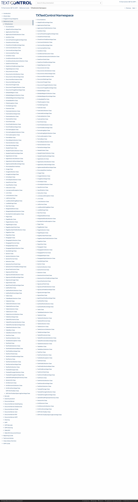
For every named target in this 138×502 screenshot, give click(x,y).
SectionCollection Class (44, 267)
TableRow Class (41, 346)
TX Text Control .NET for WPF (9, 8)
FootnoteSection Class (43, 116)
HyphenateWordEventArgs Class (46, 167)
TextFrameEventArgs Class (44, 383)
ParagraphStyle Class (43, 255)
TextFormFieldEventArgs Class (46, 375)
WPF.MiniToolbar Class (43, 412)
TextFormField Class (43, 372)
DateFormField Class (43, 59)
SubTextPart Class (42, 301)
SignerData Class (42, 295)
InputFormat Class (42, 187)
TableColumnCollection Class (45, 329)
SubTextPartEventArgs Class (45, 306)
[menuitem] (122, 2)
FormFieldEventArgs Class (44, 127)
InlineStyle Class (42, 181)
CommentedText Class (43, 48)
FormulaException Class (44, 136)
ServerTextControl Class (44, 281)
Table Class (40, 309)
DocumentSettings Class (44, 79)
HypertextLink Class (43, 159)
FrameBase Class (42, 139)
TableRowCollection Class (44, 349)
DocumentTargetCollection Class (46, 85)
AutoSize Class (41, 31)
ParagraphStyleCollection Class (46, 258)
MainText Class (41, 213)
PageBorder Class (42, 227)
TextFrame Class (42, 377)
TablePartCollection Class (44, 343)
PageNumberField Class (44, 235)
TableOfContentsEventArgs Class (46, 340)
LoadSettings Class (42, 210)
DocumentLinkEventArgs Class (46, 73)
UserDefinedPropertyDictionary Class (48, 397)
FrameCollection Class (43, 144)
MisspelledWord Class (43, 215)
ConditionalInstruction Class (45, 53)
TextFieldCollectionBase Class (45, 366)
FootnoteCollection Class (44, 110)
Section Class (41, 264)
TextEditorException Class (44, 358)
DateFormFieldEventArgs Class (46, 62)
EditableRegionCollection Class (46, 93)
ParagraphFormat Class (44, 252)
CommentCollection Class (44, 42)
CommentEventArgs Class (44, 45)
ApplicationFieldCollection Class (46, 28)
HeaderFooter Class (42, 150)
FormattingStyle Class (43, 130)
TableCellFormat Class (43, 321)
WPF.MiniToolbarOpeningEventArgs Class (49, 414)
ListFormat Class (42, 204)
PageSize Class (41, 241)
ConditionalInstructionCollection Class (48, 56)
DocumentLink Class (43, 68)
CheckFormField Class (43, 36)
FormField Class (41, 122)
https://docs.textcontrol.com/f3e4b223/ (13, 500)
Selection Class (41, 272)
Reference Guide (24, 8)
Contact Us (86, 500)
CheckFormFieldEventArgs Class (46, 39)
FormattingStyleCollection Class (46, 133)
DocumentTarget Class (44, 82)
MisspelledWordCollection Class (46, 218)
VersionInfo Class (42, 400)
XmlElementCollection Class (45, 406)
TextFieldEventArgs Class (44, 369)
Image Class (40, 173)
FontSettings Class (42, 105)
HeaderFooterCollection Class (45, 153)
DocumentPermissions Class (45, 76)
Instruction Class (42, 193)
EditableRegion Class (43, 90)
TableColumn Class (42, 326)
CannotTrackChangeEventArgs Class (47, 33)
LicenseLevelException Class (45, 195)
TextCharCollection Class (44, 355)
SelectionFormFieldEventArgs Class (47, 278)
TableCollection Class (43, 323)
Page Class (40, 224)
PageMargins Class (42, 232)
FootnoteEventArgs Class (44, 113)
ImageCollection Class (43, 176)
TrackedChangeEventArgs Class (46, 394)
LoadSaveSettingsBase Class (45, 207)
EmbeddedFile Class (43, 99)
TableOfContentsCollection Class (46, 338)
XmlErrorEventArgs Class (44, 409)
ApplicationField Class (43, 25)
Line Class (40, 198)
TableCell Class (41, 315)
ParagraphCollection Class (44, 249)
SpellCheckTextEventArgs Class (46, 298)
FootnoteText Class (42, 119)
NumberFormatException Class (46, 221)
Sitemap (94, 500)
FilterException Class (43, 102)
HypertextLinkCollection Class (45, 161)
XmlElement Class (42, 403)
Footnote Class (41, 107)
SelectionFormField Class (44, 275)
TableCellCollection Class (44, 318)
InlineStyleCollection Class (44, 184)
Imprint (101, 500)
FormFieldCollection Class (44, 124)
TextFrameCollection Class (44, 380)
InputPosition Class (42, 190)
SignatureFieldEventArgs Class (46, 289)
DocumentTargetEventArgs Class (46, 87)
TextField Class (41, 360)
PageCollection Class (43, 230)
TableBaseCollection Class (44, 312)
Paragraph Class (41, 247)
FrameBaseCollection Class (45, 141)
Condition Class (41, 51)
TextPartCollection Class (44, 386)
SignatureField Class (43, 284)
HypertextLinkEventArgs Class (46, 164)
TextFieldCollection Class (44, 363)
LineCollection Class (43, 201)
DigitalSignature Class (43, 65)
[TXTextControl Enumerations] (134, 8)
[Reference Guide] (128, 8)
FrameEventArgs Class (43, 147)
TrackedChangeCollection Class (46, 392)
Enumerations (41, 19)
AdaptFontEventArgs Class (45, 22)
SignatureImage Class (43, 292)
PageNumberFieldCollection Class (47, 238)
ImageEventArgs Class (43, 178)
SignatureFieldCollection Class (46, 286)
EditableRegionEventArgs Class (46, 96)
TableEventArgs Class (43, 332)
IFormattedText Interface (44, 170)
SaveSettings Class (42, 261)
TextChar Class (41, 352)
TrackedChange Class (43, 389)
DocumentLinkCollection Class (46, 70)
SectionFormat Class (43, 269)
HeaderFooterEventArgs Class (45, 156)
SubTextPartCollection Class (45, 303)
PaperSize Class (41, 244)
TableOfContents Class (43, 335)
